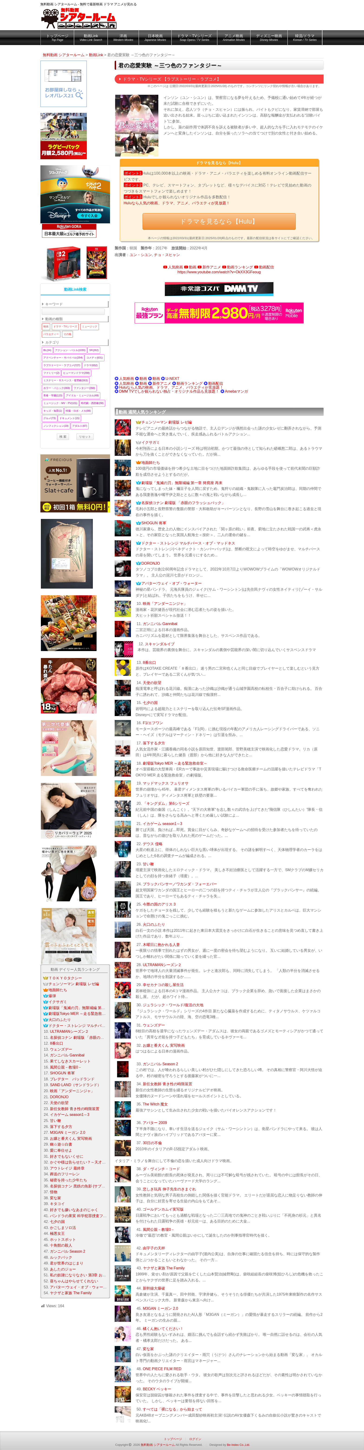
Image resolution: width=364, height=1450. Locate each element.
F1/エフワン (153, 723)
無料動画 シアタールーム (158, 1445)
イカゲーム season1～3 (162, 824)
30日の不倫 (152, 1143)
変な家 (148, 1349)
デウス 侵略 (152, 844)
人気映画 (175, 267)
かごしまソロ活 (63, 1228)
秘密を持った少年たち (68, 1180)
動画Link (91, 38)
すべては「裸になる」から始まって (172, 1409)
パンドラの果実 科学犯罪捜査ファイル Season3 (90, 1216)
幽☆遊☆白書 (61, 1144)
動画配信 (266, 267)
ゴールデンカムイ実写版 (163, 1209)
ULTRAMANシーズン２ (162, 965)
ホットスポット (63, 1239)
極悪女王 (57, 1233)
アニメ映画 (234, 38)
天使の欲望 (152, 683)
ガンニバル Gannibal (160, 624)
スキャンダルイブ (160, 644)
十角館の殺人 (61, 1245)
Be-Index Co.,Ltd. (238, 1445)
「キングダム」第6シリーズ (166, 803)
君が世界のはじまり (66, 1263)
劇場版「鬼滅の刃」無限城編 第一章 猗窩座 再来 (181, 483)
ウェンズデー (154, 1025)
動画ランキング (240, 267)
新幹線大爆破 (154, 1288)
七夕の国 (150, 703)
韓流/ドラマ (305, 38)
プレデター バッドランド (72, 1079)
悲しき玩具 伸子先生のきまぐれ (169, 1189)
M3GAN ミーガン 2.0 (160, 1308)
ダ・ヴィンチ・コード (161, 1169)
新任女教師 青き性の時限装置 (167, 1084)
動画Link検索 (75, 289)
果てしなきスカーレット (70, 1061)
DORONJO (150, 563)
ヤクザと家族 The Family (164, 1268)
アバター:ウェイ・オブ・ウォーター (171, 583)
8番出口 (149, 663)
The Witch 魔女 (155, 1104)
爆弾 (52, 996)
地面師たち (150, 463)
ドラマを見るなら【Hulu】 (219, 221)
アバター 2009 (155, 1123)
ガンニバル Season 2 (160, 1064)
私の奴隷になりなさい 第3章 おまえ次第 (83, 1275)
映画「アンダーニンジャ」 (165, 604)
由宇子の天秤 (154, 1248)
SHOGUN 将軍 (153, 523)
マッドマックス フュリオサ (165, 783)
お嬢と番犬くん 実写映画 (164, 1045)
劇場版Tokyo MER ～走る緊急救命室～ (175, 763)
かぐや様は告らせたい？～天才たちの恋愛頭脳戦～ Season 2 (101, 1162)
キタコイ (57, 1204)
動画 (192, 267)
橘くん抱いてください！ (163, 1329)
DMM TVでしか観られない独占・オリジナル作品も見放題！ (169, 391)
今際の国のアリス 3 (159, 904)
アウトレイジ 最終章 (67, 1168)
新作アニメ (211, 267)
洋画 (123, 38)
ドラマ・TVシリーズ (194, 38)
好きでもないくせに (66, 1156)
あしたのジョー (63, 1269)
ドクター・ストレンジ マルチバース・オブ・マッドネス (188, 543)
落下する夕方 (154, 743)
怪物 (53, 1192)
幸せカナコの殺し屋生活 (163, 985)
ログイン (195, 1439)
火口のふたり (154, 924)
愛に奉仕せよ (61, 1150)
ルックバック (61, 1257)
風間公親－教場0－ (159, 1230)
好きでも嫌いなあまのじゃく (74, 1210)
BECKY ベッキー (157, 1389)
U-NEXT (172, 379)
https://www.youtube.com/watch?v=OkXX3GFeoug (219, 272)
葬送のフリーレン (65, 1174)
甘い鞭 (148, 864)
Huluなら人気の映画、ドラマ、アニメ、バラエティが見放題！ (177, 203)
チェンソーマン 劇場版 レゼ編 (166, 422)
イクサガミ (150, 442)
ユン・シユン (141, 255)
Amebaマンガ (236, 391)
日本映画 (155, 38)
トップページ (57, 38)
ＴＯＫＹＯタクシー (65, 978)
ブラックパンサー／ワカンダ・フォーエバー (180, 884)
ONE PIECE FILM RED (162, 1369)
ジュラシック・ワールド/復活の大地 (173, 1005)
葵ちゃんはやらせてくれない (74, 1281)
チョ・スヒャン (167, 255)
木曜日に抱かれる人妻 (161, 945)
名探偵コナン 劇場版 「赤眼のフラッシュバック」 (183, 503)
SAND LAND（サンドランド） (75, 1085)
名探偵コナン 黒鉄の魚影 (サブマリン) (82, 1186)
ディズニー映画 (269, 38)
